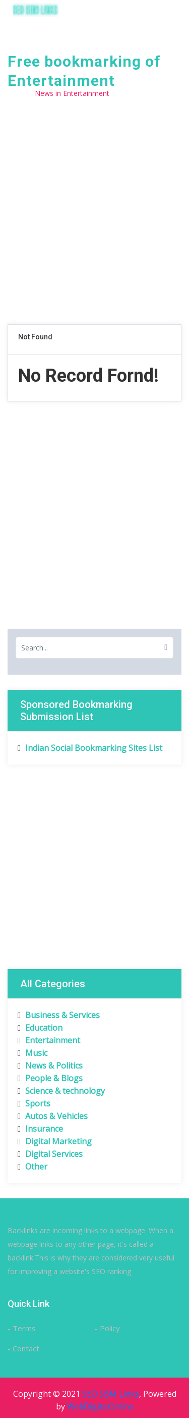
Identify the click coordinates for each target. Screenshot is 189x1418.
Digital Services (50, 1153)
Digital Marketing (55, 1141)
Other (32, 1166)
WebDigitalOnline (100, 1406)
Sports (34, 1103)
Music (32, 1052)
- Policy (107, 1328)
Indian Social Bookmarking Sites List (90, 747)
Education (40, 1027)
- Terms (22, 1328)
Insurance (40, 1128)
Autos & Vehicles (53, 1116)
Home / (20, 93)
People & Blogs (50, 1078)
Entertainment (49, 1040)
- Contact (23, 1348)
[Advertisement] (94, 222)
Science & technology (61, 1090)
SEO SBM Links (110, 1393)
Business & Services (59, 1015)
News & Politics (50, 1065)
